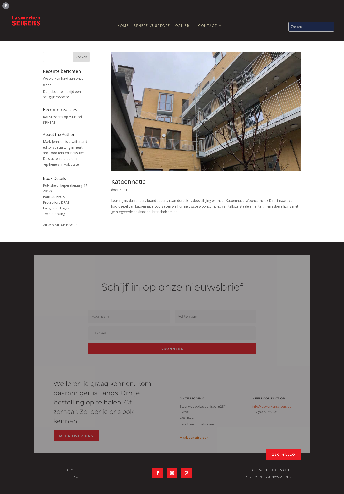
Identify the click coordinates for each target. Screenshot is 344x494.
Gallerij (184, 26)
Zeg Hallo (283, 454)
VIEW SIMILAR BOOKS (60, 225)
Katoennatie (128, 181)
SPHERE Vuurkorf (152, 26)
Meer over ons (76, 436)
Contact (207, 26)
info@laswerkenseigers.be (271, 406)
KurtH (123, 189)
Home (123, 26)
